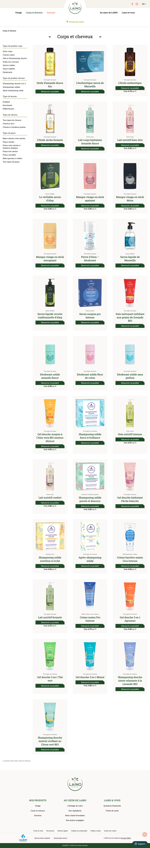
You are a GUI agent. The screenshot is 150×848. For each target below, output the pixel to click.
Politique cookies (95, 831)
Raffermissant (8, 109)
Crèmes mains (9, 55)
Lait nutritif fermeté (50, 617)
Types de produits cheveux (14, 78)
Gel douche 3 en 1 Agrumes (130, 619)
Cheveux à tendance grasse (90, 494)
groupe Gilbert (126, 838)
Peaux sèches (90, 311)
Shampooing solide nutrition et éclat (50, 559)
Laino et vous (128, 12)
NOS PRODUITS (37, 800)
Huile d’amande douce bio (50, 84)
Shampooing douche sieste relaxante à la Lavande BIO (130, 680)
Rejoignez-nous (60, 838)
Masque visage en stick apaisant (90, 198)
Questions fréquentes (112, 806)
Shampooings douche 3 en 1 (14, 84)
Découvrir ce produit (50, 91)
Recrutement (50, 831)
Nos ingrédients (75, 811)
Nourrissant (7, 105)
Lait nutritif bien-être (130, 140)
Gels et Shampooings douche (15, 58)
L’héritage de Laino (75, 806)
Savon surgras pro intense (90, 315)
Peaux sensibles (9, 155)
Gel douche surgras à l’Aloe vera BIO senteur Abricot (50, 438)
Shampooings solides (11, 87)
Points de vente (76, 21)
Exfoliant (6, 102)
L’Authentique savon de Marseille (90, 84)
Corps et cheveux (34, 12)
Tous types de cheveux (90, 431)
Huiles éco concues (11, 62)
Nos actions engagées (75, 820)
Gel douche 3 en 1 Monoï (90, 677)
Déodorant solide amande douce (50, 376)
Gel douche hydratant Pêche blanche (130, 499)
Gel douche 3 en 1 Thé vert (50, 678)
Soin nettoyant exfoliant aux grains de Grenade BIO (130, 317)
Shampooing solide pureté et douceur (90, 499)
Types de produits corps (12, 46)
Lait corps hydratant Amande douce (90, 141)
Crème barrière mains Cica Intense (130, 559)
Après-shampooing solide (90, 559)
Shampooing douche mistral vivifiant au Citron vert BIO (50, 741)
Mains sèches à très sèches (90, 614)
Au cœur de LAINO (109, 12)
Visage (18, 12)
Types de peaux (9, 133)
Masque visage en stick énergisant (50, 258)
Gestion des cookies (110, 831)
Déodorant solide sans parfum (130, 376)
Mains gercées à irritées (130, 554)
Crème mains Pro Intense (90, 619)
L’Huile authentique (130, 83)
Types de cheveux (10, 115)
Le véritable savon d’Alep (50, 198)
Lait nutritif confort (50, 497)
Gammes (51, 12)
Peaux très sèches (10, 151)
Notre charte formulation (75, 816)
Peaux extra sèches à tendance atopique (11, 146)
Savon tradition (50, 194)
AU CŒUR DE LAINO (75, 800)
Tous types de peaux (50, 80)
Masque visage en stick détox (130, 198)
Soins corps (90, 137)
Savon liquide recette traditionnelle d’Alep (49, 315)
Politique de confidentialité (79, 831)
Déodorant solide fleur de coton (90, 376)
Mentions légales (63, 831)
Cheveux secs (50, 554)
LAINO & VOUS (112, 800)
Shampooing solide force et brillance (90, 436)
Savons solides (9, 65)
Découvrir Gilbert (42, 838)
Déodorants (7, 72)
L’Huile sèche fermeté (50, 140)
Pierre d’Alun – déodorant (90, 258)
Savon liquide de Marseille (130, 258)
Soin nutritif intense (130, 434)
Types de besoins (10, 96)
